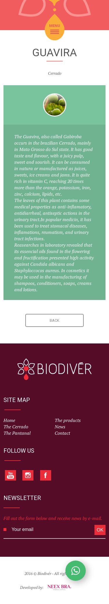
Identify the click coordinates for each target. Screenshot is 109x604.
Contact (62, 433)
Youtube (10, 475)
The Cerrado (15, 426)
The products (68, 420)
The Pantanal (17, 433)
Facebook (45, 475)
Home (9, 420)
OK (100, 529)
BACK (54, 320)
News (60, 426)
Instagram (28, 475)
